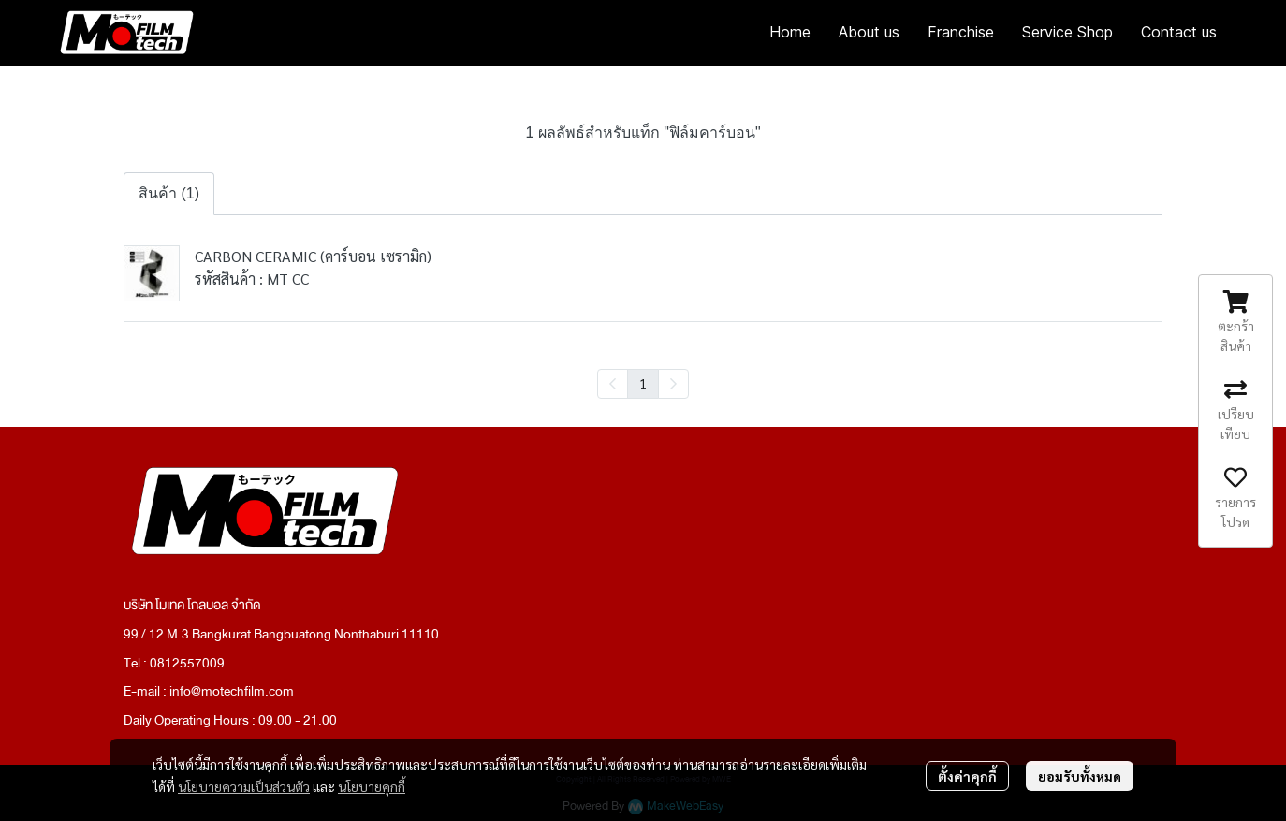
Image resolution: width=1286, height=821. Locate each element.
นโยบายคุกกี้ (371, 786)
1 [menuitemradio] (643, 382)
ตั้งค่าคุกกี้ (967, 776)
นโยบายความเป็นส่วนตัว (244, 786)
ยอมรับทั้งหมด (1079, 776)
